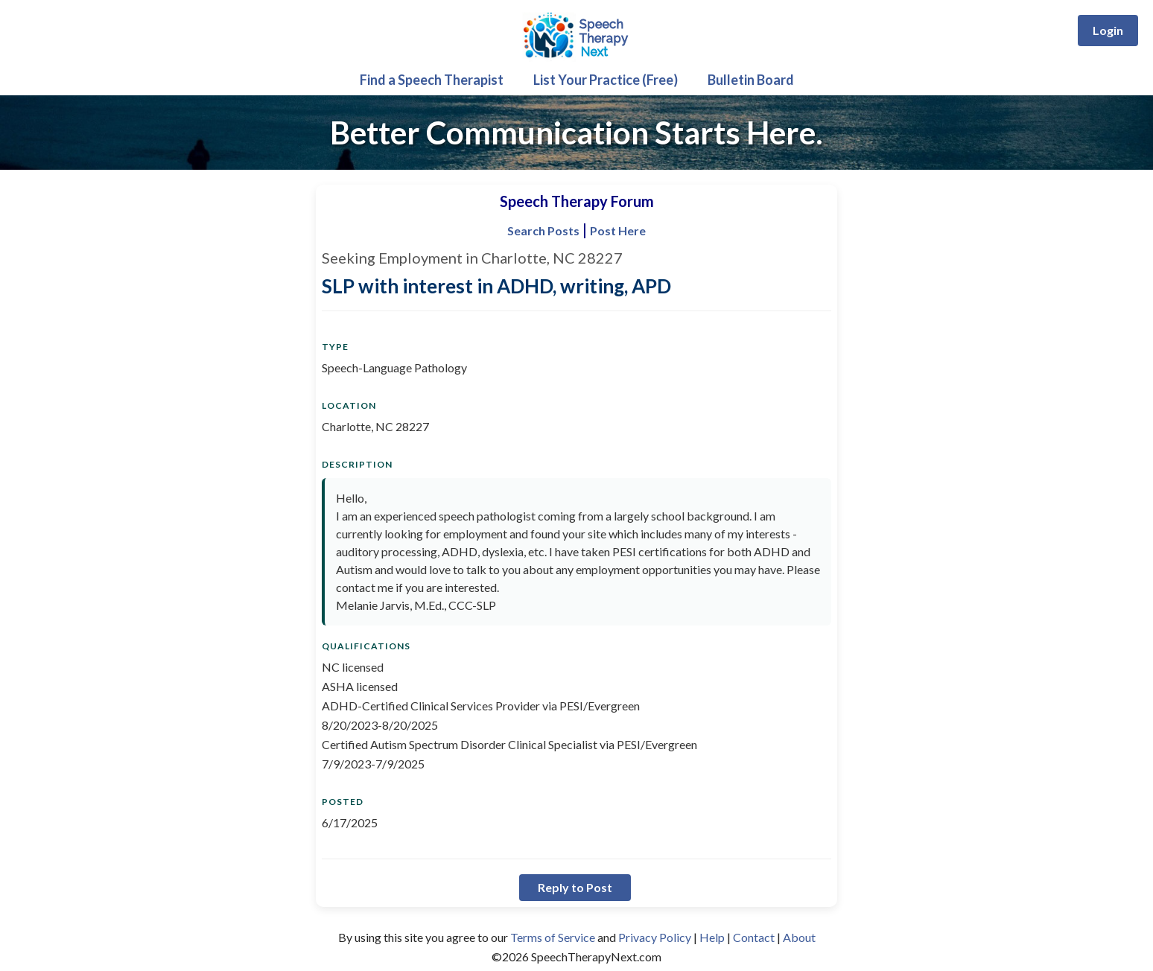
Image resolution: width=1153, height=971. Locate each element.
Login (1108, 30)
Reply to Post (575, 887)
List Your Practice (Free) (605, 79)
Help (712, 937)
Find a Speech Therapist (432, 79)
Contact (754, 937)
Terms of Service (552, 937)
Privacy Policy (654, 937)
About (799, 937)
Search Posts (543, 230)
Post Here (618, 230)
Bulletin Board (751, 79)
